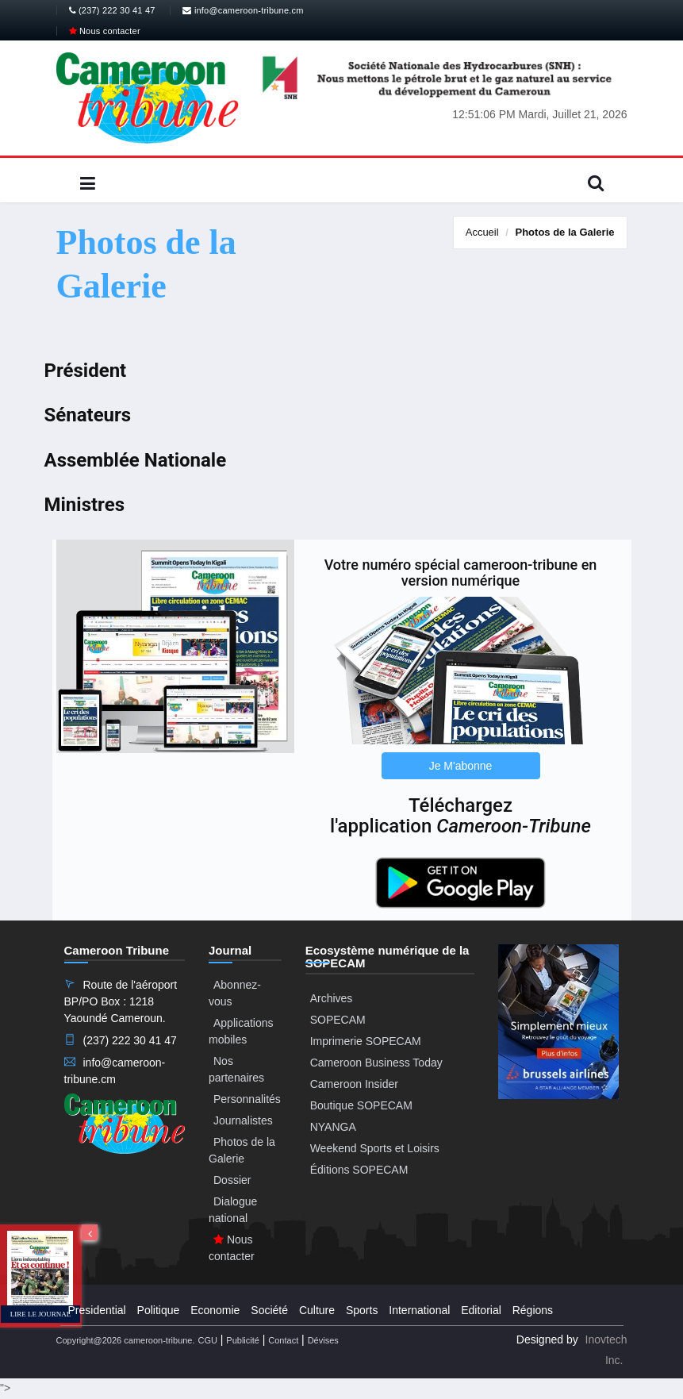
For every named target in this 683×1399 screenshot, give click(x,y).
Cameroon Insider (354, 1084)
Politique (158, 1310)
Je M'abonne (461, 765)
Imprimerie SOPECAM (365, 1041)
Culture (317, 1310)
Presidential (97, 1310)
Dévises (323, 1340)
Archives (331, 998)
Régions (532, 1310)
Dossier (232, 1180)
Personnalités (247, 1099)
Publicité (242, 1340)
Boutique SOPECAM (361, 1105)
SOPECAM (338, 1019)
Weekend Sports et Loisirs (374, 1148)
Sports (362, 1310)
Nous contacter (104, 31)
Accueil (482, 232)
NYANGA (333, 1126)
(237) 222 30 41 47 (112, 10)
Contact (283, 1340)
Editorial (481, 1310)
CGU (207, 1340)
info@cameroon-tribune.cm (242, 10)
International (419, 1310)
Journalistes (243, 1120)
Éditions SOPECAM (359, 1169)
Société (269, 1310)
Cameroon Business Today (376, 1062)
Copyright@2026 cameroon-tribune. (125, 1340)
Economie (215, 1310)
